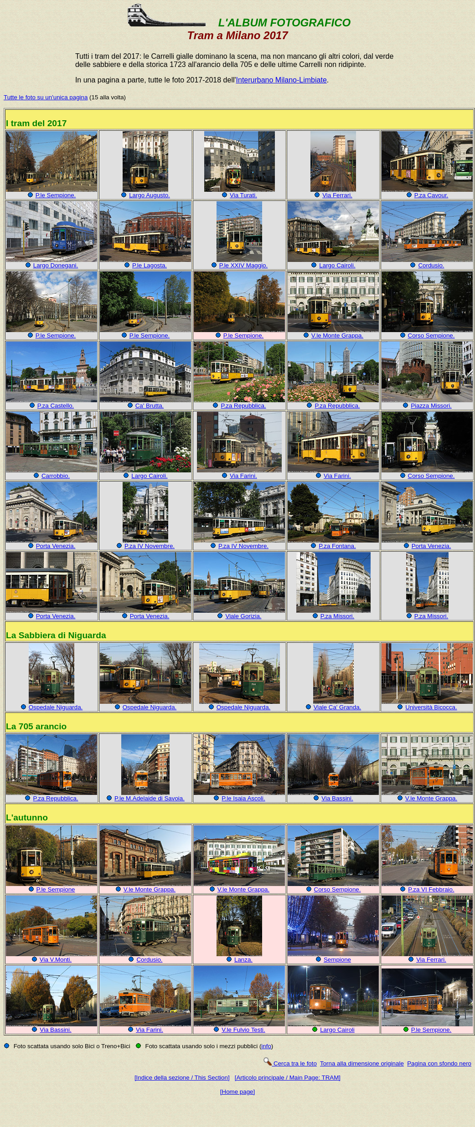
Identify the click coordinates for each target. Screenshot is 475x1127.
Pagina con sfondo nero (439, 1063)
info (266, 1046)
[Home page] (237, 1091)
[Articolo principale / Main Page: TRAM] (288, 1077)
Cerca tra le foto (290, 1063)
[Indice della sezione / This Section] (182, 1077)
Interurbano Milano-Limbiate (281, 80)
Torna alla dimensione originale (362, 1063)
